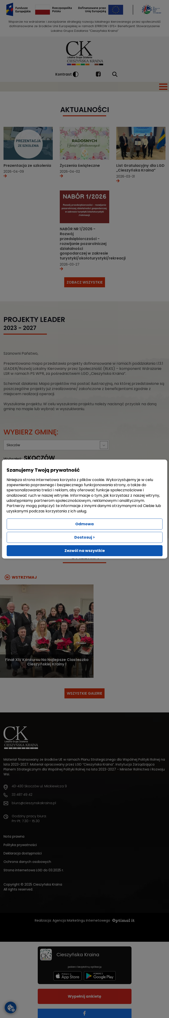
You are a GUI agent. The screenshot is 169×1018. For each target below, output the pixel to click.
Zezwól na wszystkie (84, 550)
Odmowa (84, 524)
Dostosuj (84, 537)
